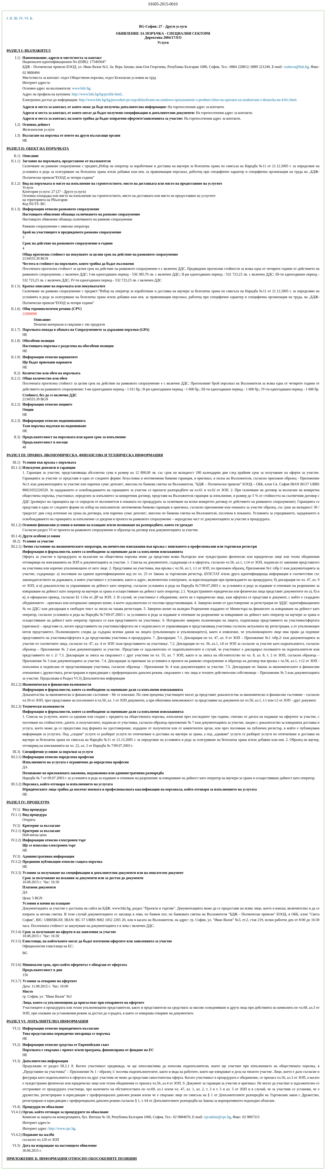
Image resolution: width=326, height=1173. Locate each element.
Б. (31, 18)
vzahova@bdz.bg (296, 67)
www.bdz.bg (81, 88)
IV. (21, 18)
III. (16, 18)
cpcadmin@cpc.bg (217, 1117)
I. (8, 18)
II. (11, 18)
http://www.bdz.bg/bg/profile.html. (97, 94)
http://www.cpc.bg (61, 1128)
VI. (26, 18)
